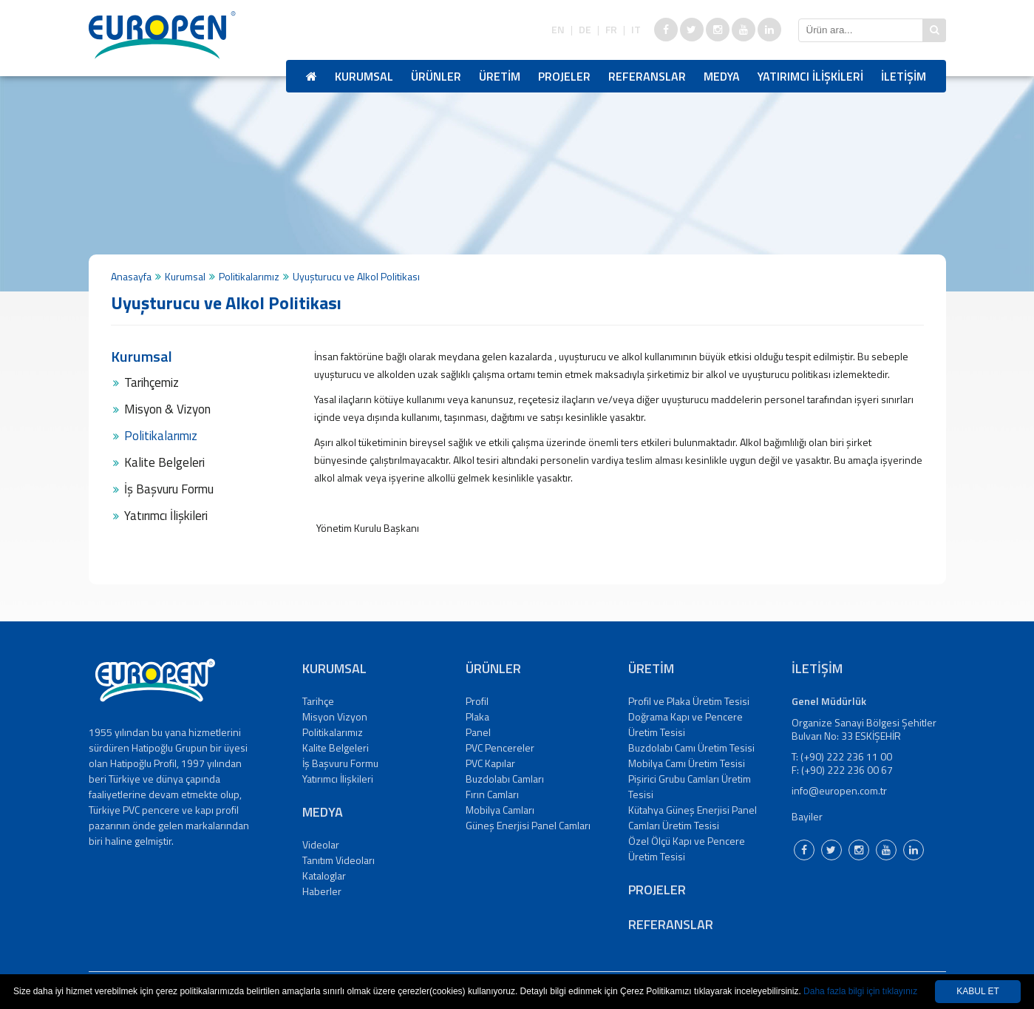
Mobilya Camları (500, 809)
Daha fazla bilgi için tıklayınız (860, 991)
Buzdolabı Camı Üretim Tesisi (691, 747)
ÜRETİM (499, 76)
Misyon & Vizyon (167, 409)
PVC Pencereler (500, 747)
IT (636, 29)
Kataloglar (324, 875)
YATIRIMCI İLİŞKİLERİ (810, 76)
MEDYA (722, 76)
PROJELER (564, 76)
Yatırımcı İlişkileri (166, 515)
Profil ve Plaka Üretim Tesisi (688, 701)
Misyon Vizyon (334, 716)
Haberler (321, 891)
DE (585, 29)
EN (558, 29)
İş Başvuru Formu (169, 489)
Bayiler (807, 816)
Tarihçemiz (151, 382)
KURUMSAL (364, 76)
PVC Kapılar (490, 763)
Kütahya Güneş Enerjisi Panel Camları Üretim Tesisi (692, 817)
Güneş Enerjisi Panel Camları (528, 825)
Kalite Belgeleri (164, 462)
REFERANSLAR (647, 76)
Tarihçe (318, 701)
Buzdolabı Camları (505, 778)
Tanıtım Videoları (338, 860)
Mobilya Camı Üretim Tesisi (686, 763)
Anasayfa (131, 276)
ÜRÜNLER (436, 76)
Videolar (320, 844)
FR (611, 29)
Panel (478, 732)
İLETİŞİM (903, 76)
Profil (477, 701)
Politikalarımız (249, 276)
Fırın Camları (492, 794)
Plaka (477, 716)
